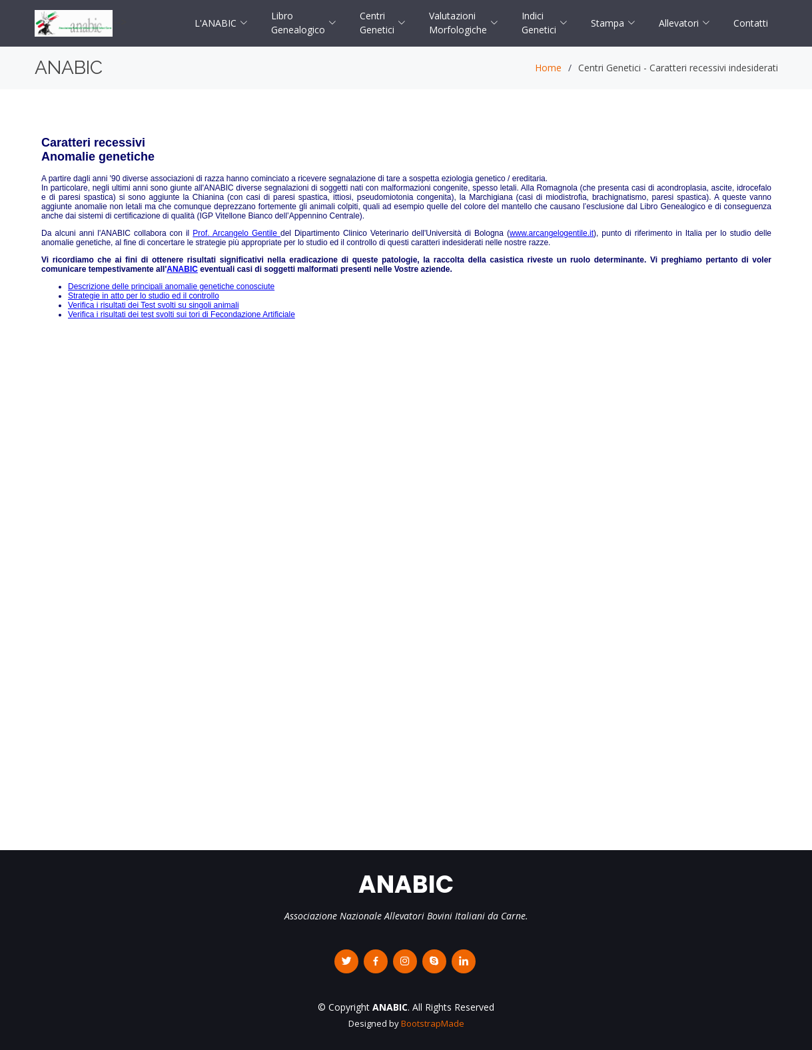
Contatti (750, 23)
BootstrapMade (432, 1023)
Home (548, 67)
